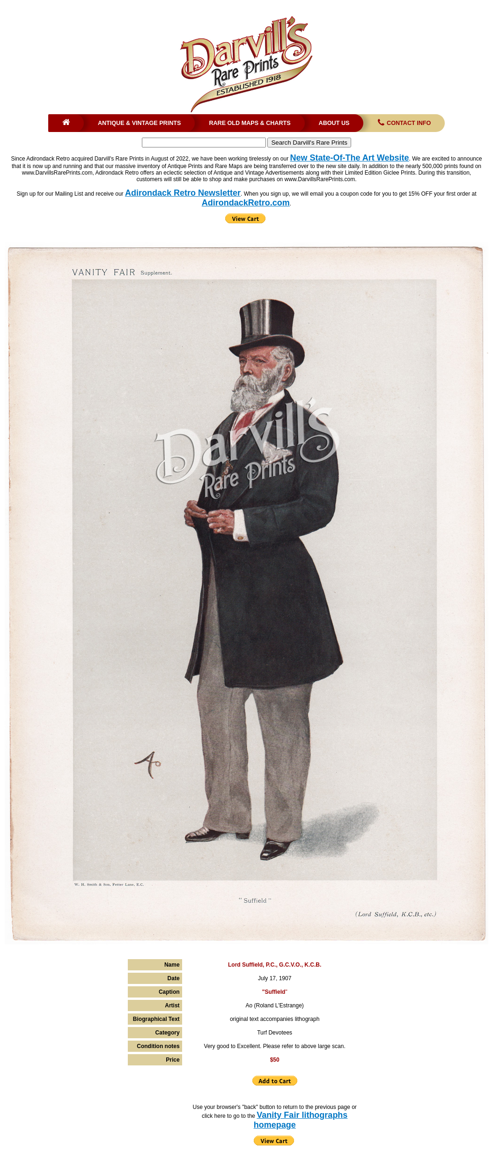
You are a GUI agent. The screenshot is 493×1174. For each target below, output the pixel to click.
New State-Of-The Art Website (349, 157)
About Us (334, 123)
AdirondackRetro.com (246, 202)
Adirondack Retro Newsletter (183, 193)
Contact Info (403, 123)
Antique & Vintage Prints (139, 123)
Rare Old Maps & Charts (249, 123)
